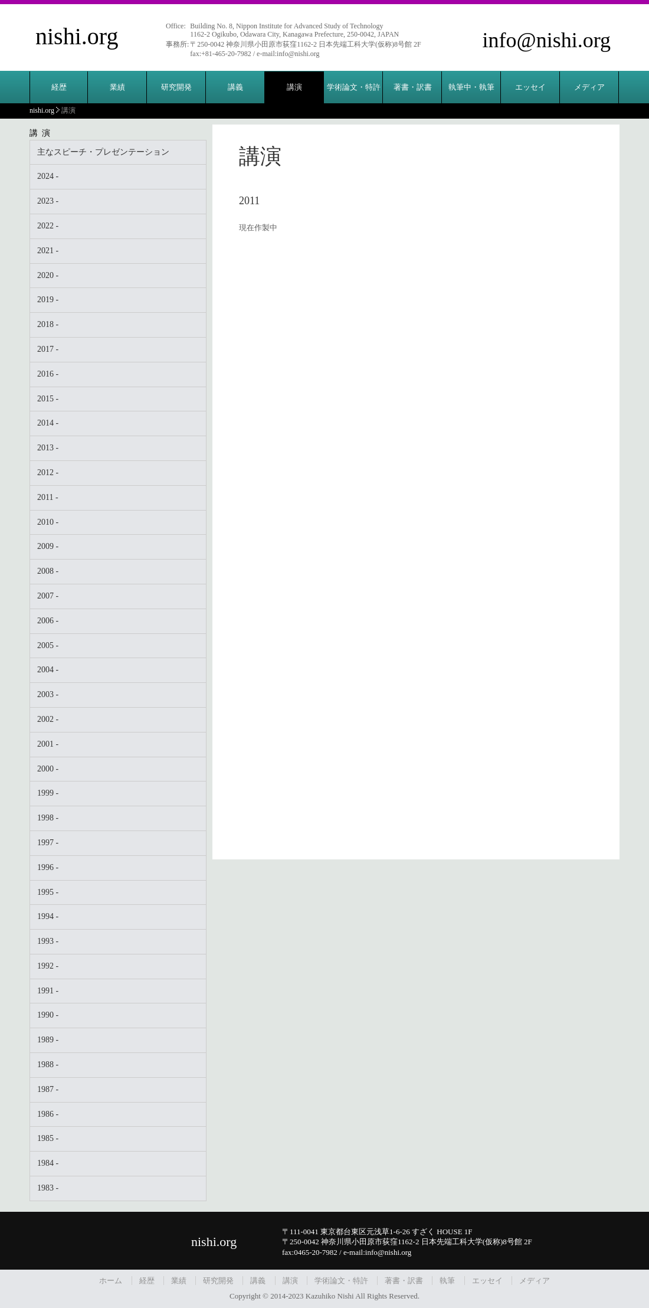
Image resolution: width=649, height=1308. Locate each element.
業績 (117, 87)
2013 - (47, 447)
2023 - (47, 201)
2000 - (47, 768)
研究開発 (176, 87)
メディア (589, 87)
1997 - (47, 842)
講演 (294, 87)
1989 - (47, 1039)
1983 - (47, 1187)
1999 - (47, 793)
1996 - (47, 867)
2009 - (47, 546)
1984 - (47, 1163)
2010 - (47, 522)
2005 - (47, 645)
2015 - (47, 398)
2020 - (47, 275)
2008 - (47, 571)
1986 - (47, 1114)
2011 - (47, 497)
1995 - (47, 892)
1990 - (47, 1015)
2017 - (47, 349)
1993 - (47, 941)
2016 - (47, 373)
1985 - (47, 1138)
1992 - (47, 966)
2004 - (47, 669)
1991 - (47, 990)
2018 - (47, 324)
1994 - (47, 916)
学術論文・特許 (354, 87)
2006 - (47, 620)
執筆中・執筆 (471, 87)
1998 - (47, 817)
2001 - (47, 744)
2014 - (47, 422)
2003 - (47, 694)
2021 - (47, 250)
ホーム (110, 1280)
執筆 (447, 1280)
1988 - (47, 1064)
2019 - (47, 299)
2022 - (47, 225)
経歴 (59, 87)
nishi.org (76, 36)
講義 (235, 87)
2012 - (47, 472)
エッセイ (530, 87)
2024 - (47, 176)
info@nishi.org (547, 40)
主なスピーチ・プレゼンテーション (103, 152)
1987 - (47, 1089)
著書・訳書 (413, 87)
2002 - (47, 719)
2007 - (47, 595)
